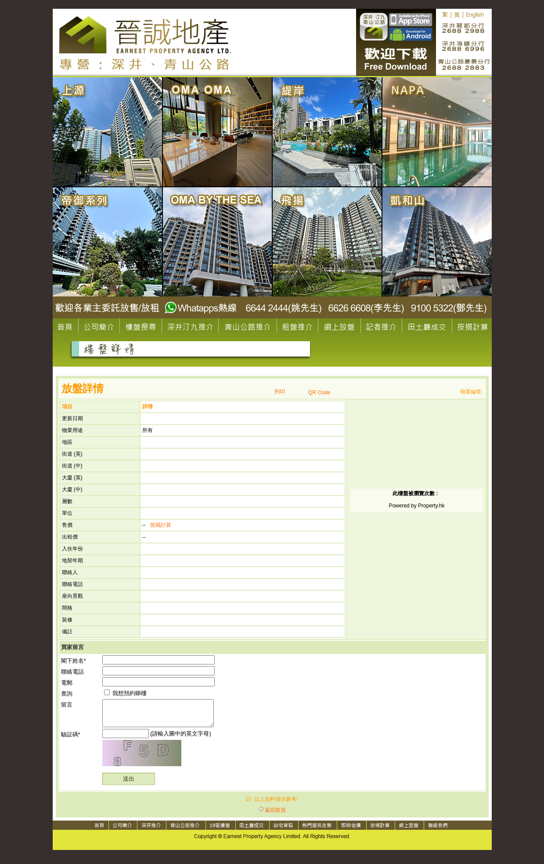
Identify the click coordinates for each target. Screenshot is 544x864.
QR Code (319, 392)
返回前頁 (272, 815)
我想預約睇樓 (125, 693)
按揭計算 (160, 525)
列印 (279, 392)
